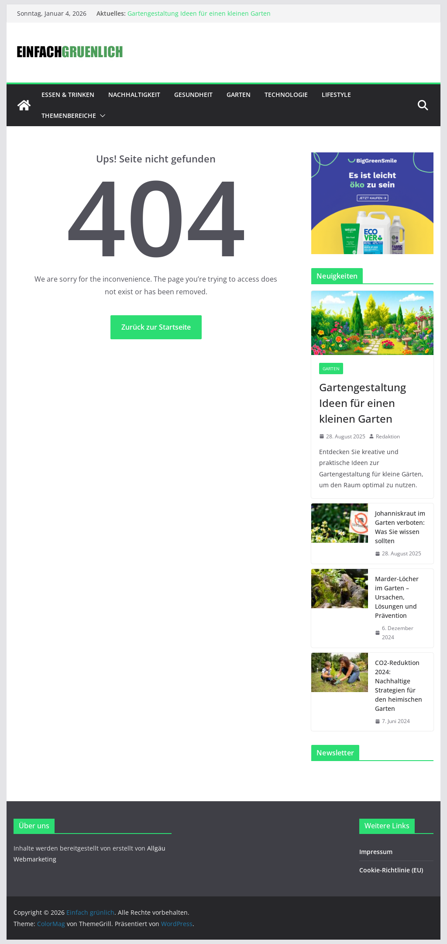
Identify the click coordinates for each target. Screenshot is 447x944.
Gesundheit (193, 94)
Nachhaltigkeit (134, 94)
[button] (101, 116)
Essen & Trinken (67, 94)
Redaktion (388, 436)
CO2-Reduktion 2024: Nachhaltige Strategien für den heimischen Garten (398, 685)
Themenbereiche (68, 115)
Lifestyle (336, 94)
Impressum (375, 852)
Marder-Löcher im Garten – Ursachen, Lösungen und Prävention (397, 597)
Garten (239, 94)
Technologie (286, 94)
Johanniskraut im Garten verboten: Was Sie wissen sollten (400, 527)
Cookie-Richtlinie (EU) (391, 870)
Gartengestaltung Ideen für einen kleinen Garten (199, 13)
